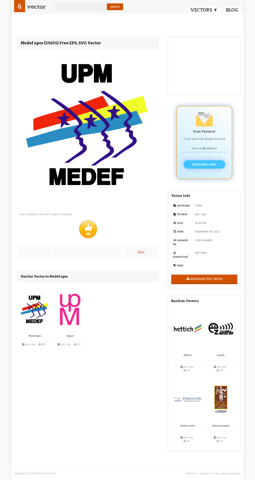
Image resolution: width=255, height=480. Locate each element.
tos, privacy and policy (228, 473)
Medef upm (35, 336)
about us (192, 473)
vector (36, 6)
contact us (206, 473)
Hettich (188, 355)
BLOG (232, 10)
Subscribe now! (204, 164)
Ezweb (221, 355)
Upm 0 (70, 336)
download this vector (204, 279)
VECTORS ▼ (204, 10)
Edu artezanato (221, 426)
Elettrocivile (188, 426)
